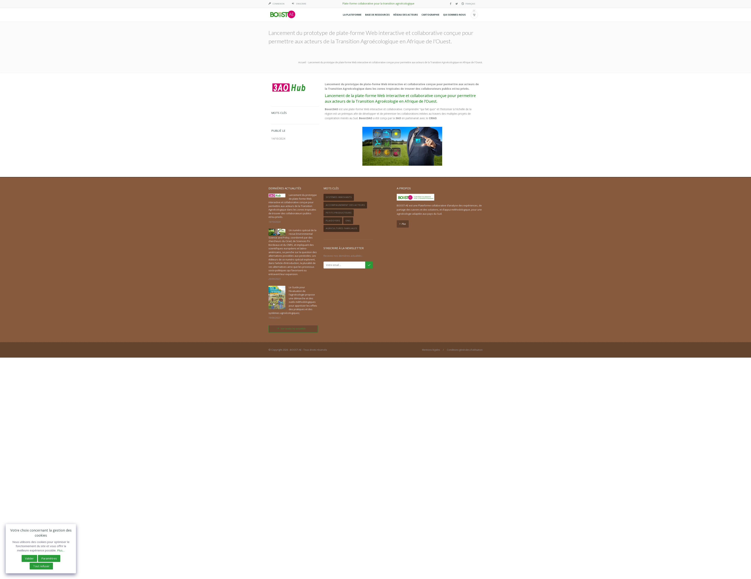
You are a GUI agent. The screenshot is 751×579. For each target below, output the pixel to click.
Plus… (61, 550)
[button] (352, 15)
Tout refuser (41, 566)
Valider (29, 558)
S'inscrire (301, 3)
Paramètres (49, 558)
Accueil (302, 62)
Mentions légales (431, 349)
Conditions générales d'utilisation (465, 349)
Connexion (278, 3)
